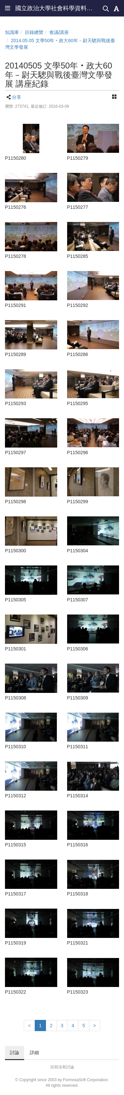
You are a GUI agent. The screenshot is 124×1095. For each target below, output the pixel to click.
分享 (16, 97)
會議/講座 (59, 32)
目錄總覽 (34, 32)
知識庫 (12, 32)
